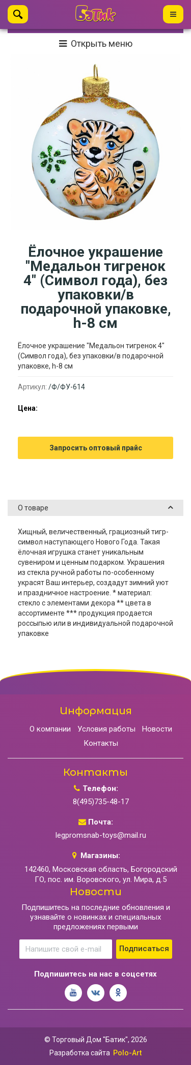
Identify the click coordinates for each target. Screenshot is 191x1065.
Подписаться (144, 948)
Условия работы (106, 729)
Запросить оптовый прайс (95, 448)
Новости (157, 729)
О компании (50, 729)
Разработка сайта (79, 1053)
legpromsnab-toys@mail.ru (101, 835)
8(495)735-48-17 (101, 801)
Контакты (101, 743)
